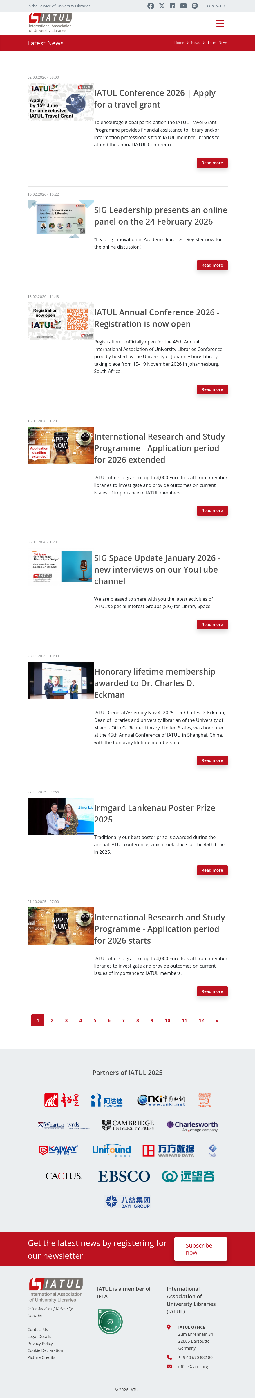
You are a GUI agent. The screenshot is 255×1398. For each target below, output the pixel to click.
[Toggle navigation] (220, 23)
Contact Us (217, 5)
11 (184, 1020)
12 (201, 1020)
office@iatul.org (193, 1366)
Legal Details (39, 1336)
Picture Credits (41, 1357)
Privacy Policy (40, 1343)
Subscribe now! (199, 1249)
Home (179, 42)
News (195, 42)
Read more (212, 162)
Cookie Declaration (45, 1350)
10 (167, 1020)
